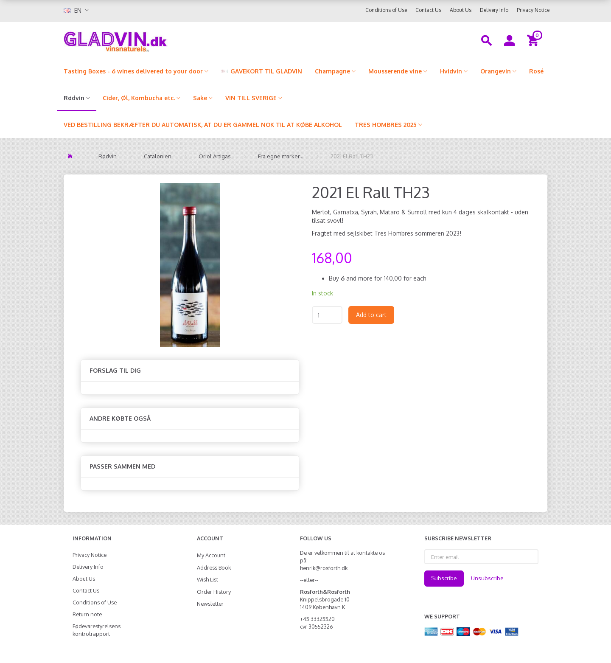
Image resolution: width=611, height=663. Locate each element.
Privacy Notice (533, 10)
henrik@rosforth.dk (324, 568)
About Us (460, 10)
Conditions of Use (386, 10)
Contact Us (428, 10)
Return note (87, 614)
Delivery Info (494, 10)
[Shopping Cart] (534, 40)
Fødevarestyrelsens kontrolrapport (97, 630)
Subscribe (444, 578)
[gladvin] (150, 40)
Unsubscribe (487, 578)
